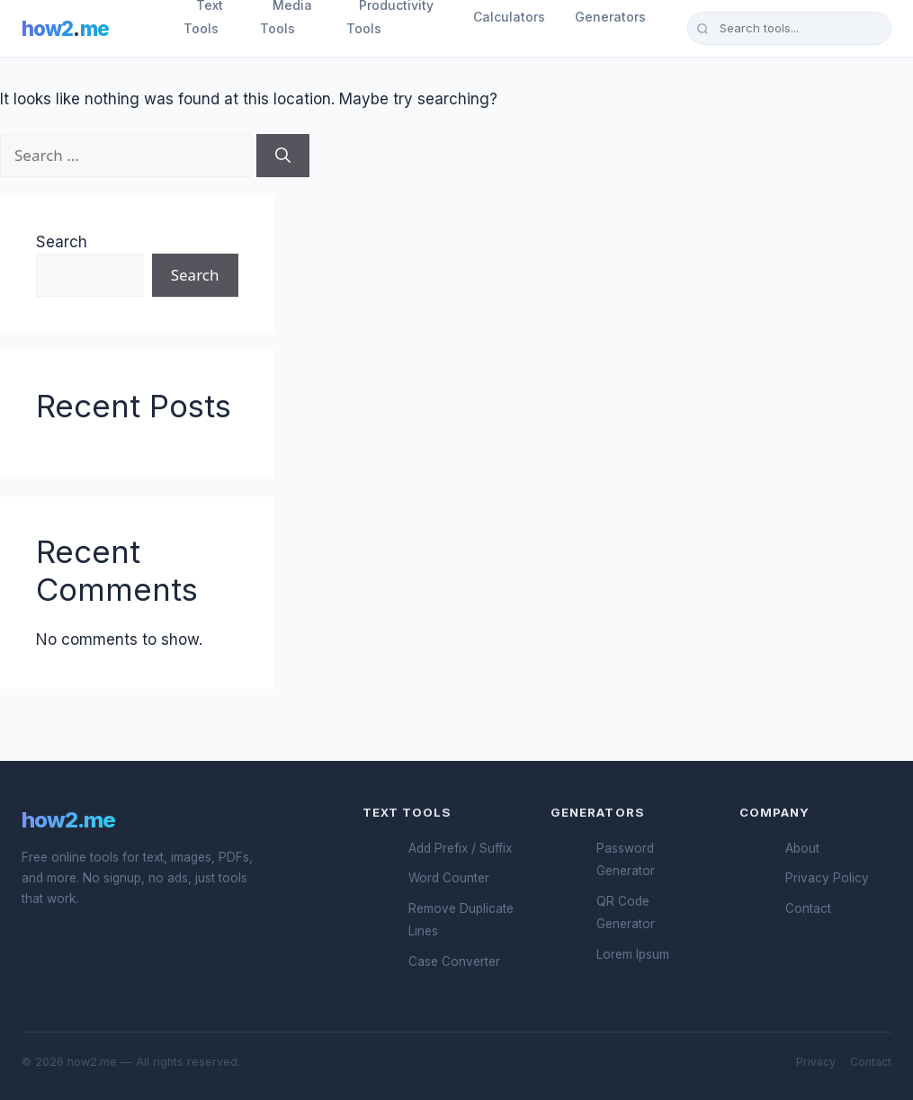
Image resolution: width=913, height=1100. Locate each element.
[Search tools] (789, 28)
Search (61, 242)
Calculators (509, 16)
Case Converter (454, 961)
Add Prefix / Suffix (460, 848)
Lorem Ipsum (632, 954)
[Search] (282, 155)
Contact (808, 908)
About (802, 848)
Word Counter (448, 878)
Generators (610, 16)
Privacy (816, 1062)
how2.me (68, 820)
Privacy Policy (827, 878)
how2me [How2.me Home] (65, 28)
